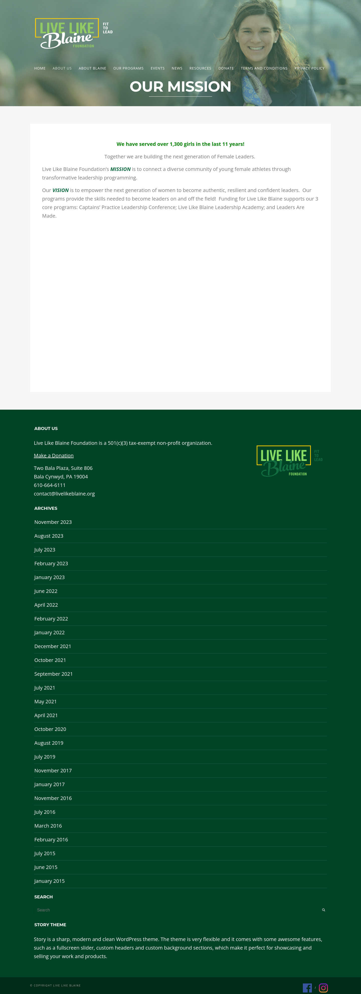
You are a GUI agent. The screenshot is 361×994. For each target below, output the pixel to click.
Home (40, 68)
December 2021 (52, 646)
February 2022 (51, 618)
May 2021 (45, 701)
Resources (200, 68)
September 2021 (53, 673)
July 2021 (44, 687)
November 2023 (53, 522)
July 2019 (44, 756)
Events (158, 68)
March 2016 (48, 825)
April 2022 (46, 604)
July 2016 (44, 812)
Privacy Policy (310, 68)
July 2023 (44, 549)
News (177, 68)
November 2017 (53, 770)
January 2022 (49, 632)
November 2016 (53, 798)
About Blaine (92, 68)
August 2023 (48, 535)
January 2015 (49, 881)
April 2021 (46, 715)
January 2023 (49, 577)
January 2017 (49, 784)
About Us (62, 68)
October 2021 (50, 660)
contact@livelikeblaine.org (64, 493)
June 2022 (45, 591)
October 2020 (50, 729)
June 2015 (45, 867)
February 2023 (51, 563)
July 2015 (44, 853)
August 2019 (48, 742)
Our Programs (128, 68)
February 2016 (51, 839)
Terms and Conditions (264, 68)
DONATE (226, 68)
